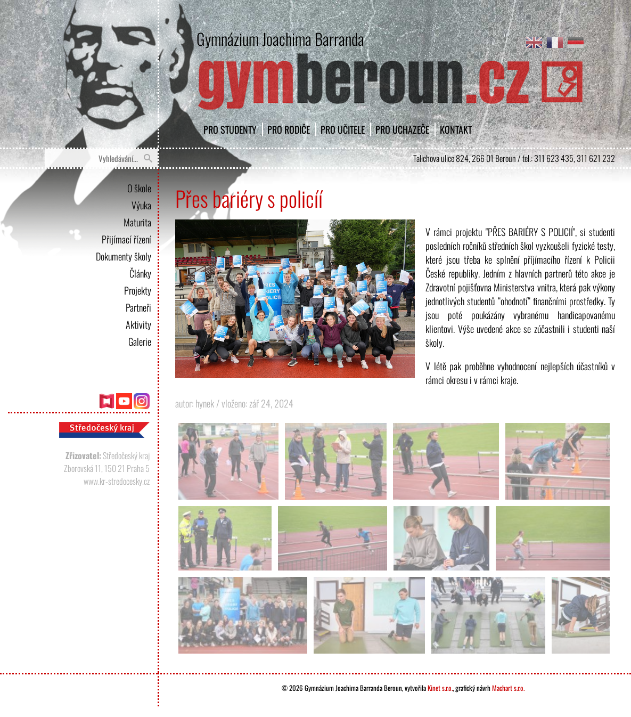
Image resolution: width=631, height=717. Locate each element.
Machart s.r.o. (508, 687)
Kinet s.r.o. (440, 687)
